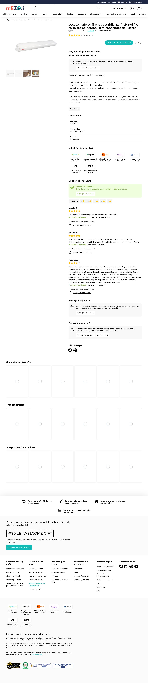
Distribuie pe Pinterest (75, 350)
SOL (98, 591)
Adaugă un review (85, 194)
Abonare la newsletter (88, 68)
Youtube (136, 566)
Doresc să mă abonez (19, 547)
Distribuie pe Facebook (70, 350)
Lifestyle (142, 14)
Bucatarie (82, 14)
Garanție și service (58, 572)
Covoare (35, 14)
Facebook (121, 566)
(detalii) (115, 308)
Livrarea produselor (13, 576)
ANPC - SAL (101, 587)
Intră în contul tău (36, 572)
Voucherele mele (35, 580)
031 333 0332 (136, 2)
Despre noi (78, 569)
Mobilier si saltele (9, 14)
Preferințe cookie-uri (105, 580)
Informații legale (104, 562)
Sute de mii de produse (76, 501)
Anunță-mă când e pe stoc (118, 43)
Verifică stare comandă (106, 2)
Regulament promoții (105, 566)
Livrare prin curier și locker (113, 501)
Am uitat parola (35, 589)
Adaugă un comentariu (82, 225)
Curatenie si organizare (116, 14)
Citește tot (74, 109)
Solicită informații (85, 335)
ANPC (99, 583)
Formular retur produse (60, 569)
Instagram (126, 566)
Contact (124, 2)
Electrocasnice (96, 14)
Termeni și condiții (104, 570)
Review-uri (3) (98, 75)
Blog (76, 572)
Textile (45, 14)
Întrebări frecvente (81, 576)
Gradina (24, 14)
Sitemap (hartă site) (81, 580)
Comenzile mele (12, 572)
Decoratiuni (57, 14)
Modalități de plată (13, 580)
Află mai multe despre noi (81, 563)
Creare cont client (36, 569)
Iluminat (70, 14)
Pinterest (131, 566)
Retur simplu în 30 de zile (40, 501)
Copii (133, 14)
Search (98, 8)
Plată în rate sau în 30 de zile (77, 510)
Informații (73, 75)
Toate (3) (74, 201)
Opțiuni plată (85, 75)
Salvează (138, 44)
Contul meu (118, 8)
